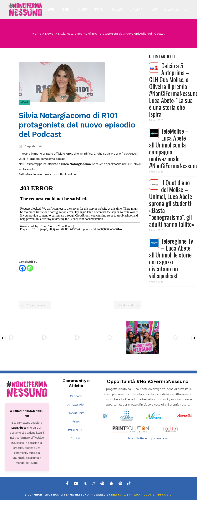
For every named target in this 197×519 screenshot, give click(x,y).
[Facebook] (22, 296)
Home (36, 62)
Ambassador (76, 424)
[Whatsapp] (30, 296)
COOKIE (149, 513)
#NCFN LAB (76, 449)
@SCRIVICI (165, 513)
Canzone (76, 415)
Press (76, 440)
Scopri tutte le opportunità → (148, 457)
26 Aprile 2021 (30, 175)
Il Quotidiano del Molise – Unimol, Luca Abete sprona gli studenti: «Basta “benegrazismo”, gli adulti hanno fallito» (171, 232)
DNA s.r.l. (119, 513)
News (49, 62)
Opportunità (76, 432)
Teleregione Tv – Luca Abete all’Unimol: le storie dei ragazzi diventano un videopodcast (171, 287)
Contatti (76, 457)
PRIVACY (135, 513)
